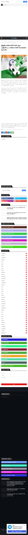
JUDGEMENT (5, 359)
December (14, 276)
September (14, 257)
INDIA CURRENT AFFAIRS (7, 237)
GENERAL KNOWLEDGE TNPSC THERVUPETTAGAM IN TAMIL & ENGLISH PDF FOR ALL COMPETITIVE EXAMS (17, 218)
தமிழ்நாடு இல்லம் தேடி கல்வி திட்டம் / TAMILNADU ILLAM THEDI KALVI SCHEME (16, 489)
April (14, 268)
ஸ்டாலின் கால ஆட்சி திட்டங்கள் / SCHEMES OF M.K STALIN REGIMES (16, 208)
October (14, 255)
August (14, 259)
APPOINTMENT (6, 342)
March (14, 270)
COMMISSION (5, 349)
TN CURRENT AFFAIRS (7, 243)
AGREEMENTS (5, 339)
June (14, 264)
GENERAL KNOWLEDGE (7, 472)
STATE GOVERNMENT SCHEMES (9, 475)
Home (2, 41)
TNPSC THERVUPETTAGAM (6, 52)
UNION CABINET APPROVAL (8, 365)
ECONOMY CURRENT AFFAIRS (9, 41)
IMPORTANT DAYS (6, 356)
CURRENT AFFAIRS (6, 465)
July (14, 261)
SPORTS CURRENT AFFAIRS (8, 240)
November (14, 253)
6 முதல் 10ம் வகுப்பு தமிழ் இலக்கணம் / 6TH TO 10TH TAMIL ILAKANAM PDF (16, 213)
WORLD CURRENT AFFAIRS (8, 246)
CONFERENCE (5, 352)
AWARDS (4, 346)
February (14, 272)
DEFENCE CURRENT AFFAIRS (8, 230)
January (14, 274)
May (14, 266)
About (6, 529)
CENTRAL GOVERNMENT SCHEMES (9, 462)
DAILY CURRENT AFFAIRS (8, 129)
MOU (4, 362)
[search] (11, 1)
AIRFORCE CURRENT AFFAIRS (8, 227)
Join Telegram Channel (17, 531)
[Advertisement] (14, 21)
